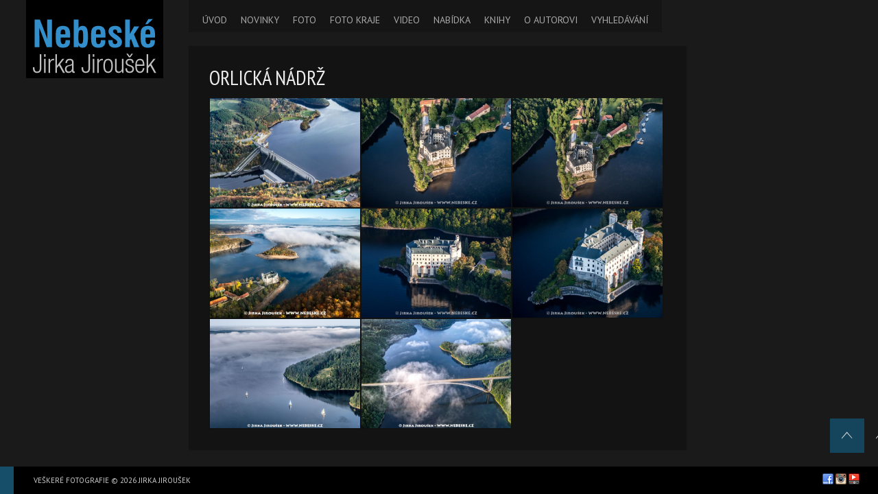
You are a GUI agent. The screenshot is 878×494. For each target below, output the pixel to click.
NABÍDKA (452, 20)
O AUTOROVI (551, 20)
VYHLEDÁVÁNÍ (619, 20)
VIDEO (407, 20)
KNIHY (497, 20)
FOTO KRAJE (355, 20)
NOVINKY (260, 20)
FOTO (304, 20)
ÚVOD (214, 20)
